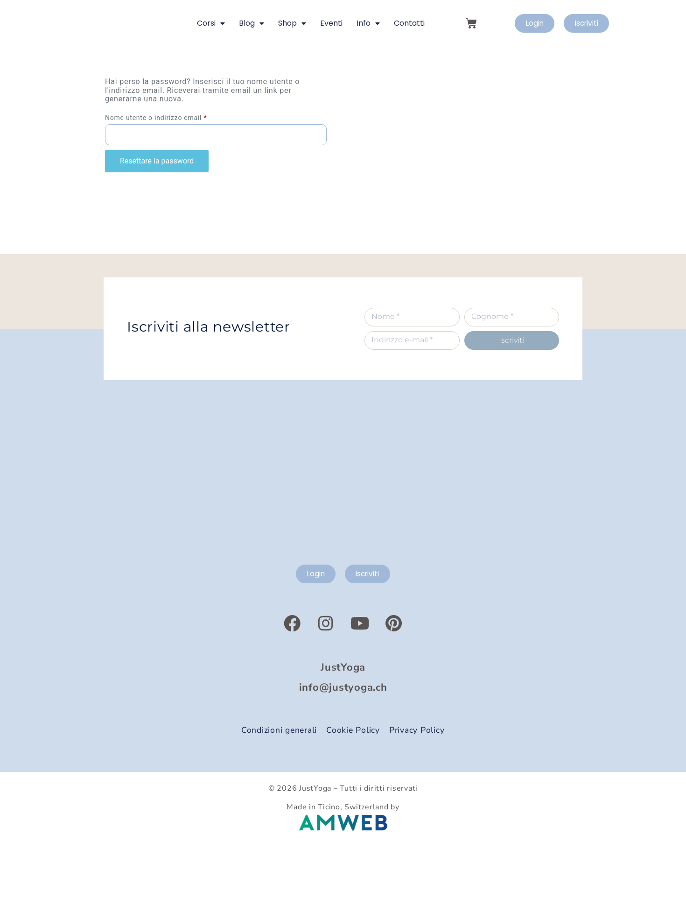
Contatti (409, 48)
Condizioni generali (279, 783)
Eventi (331, 48)
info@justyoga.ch (343, 741)
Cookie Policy (353, 783)
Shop (292, 49)
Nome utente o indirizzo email (171, 168)
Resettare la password (157, 212)
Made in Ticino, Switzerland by (343, 860)
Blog (251, 49)
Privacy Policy (417, 783)
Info (368, 49)
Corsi (211, 49)
